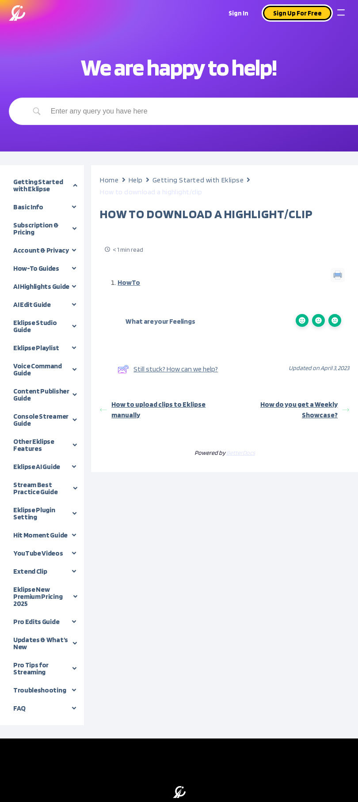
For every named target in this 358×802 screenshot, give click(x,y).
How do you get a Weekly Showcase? (304, 409)
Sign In (238, 13)
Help (136, 180)
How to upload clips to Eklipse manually (153, 409)
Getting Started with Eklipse (198, 180)
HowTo (129, 282)
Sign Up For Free (297, 13)
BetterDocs (240, 452)
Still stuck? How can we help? (168, 369)
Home (109, 180)
